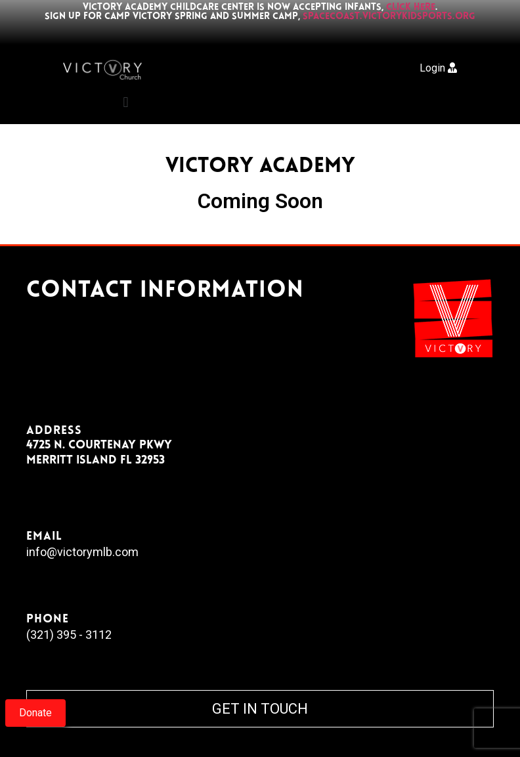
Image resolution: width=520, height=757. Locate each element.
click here (410, 7)
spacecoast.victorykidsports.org (389, 17)
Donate (35, 712)
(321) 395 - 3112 (69, 634)
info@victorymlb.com (82, 552)
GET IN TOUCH (260, 709)
